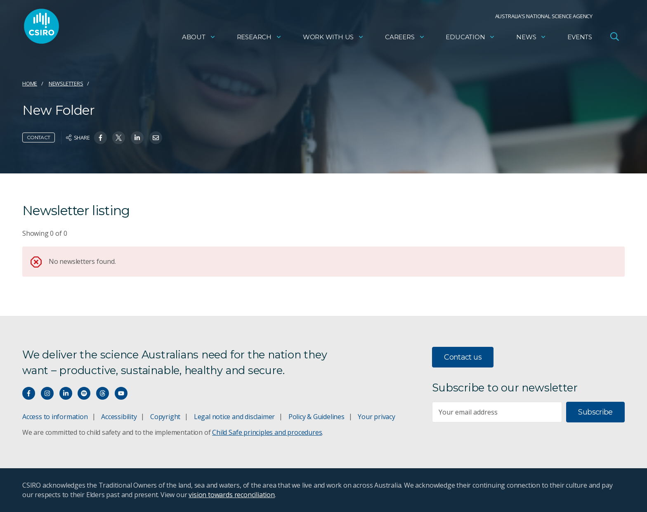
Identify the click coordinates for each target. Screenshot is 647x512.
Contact (38, 137)
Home (29, 83)
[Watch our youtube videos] (121, 393)
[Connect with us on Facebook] (28, 393)
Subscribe (595, 412)
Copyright (165, 416)
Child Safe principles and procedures (267, 432)
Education (470, 39)
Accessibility (119, 416)
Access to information (55, 416)
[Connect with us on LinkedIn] (65, 393)
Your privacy (376, 416)
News (531, 39)
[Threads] (102, 393)
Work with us (333, 39)
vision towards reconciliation (232, 494)
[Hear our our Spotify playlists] (84, 393)
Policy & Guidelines (316, 416)
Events (579, 39)
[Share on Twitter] (118, 137)
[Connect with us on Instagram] (47, 393)
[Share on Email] (155, 137)
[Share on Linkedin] (137, 137)
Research (259, 39)
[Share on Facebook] (100, 137)
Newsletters (66, 83)
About (199, 39)
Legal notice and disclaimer (234, 416)
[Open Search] (614, 38)
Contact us (463, 357)
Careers (405, 39)
